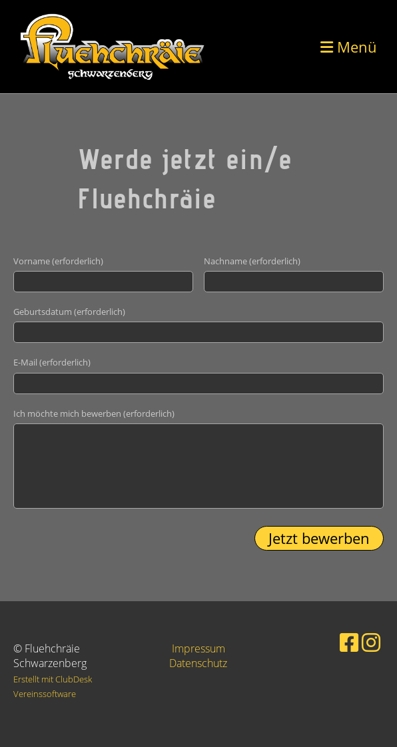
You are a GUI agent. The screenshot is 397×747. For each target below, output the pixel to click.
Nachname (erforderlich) (252, 261)
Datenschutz (198, 663)
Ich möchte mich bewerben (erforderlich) (94, 413)
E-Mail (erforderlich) (52, 362)
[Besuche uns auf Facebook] (349, 642)
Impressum (198, 648)
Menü (348, 47)
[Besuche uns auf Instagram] (371, 642)
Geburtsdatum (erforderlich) (69, 312)
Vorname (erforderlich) (58, 261)
